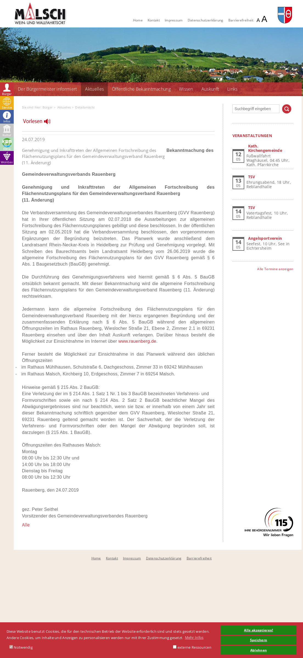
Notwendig (21, 647)
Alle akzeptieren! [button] (258, 630)
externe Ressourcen (192, 647)
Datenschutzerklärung (205, 20)
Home (138, 20)
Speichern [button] (258, 640)
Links (232, 89)
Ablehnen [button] (258, 650)
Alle (26, 525)
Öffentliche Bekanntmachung (141, 89)
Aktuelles (94, 89)
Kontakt (154, 20)
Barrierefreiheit (241, 20)
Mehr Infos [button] (194, 637)
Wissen (186, 89)
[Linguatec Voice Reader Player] (40, 123)
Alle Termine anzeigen (275, 269)
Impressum (174, 20)
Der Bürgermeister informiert (47, 89)
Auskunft (210, 89)
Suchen (286, 108)
